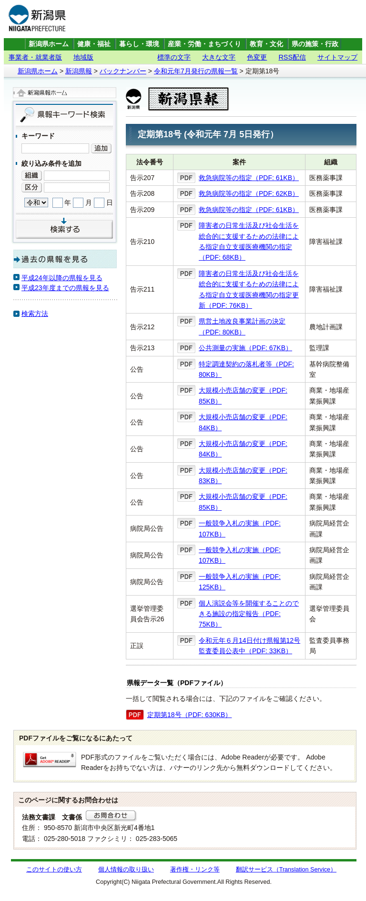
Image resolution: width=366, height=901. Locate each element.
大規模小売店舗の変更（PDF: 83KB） (243, 475)
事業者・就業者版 (35, 57)
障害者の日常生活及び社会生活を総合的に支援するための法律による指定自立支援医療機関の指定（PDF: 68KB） (249, 241)
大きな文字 (218, 57)
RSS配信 (292, 57)
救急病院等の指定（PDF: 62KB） (249, 193)
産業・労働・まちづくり (204, 44)
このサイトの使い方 (54, 869)
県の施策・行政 (315, 44)
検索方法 (34, 313)
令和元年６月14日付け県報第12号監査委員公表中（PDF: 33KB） (249, 646)
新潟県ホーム (49, 44)
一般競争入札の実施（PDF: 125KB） (240, 582)
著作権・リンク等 (195, 869)
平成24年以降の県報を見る (61, 278)
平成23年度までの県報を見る (65, 288)
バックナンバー (123, 71)
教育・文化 (266, 44)
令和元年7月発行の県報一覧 (196, 71)
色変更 (257, 57)
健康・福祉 (94, 44)
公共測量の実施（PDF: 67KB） (245, 348)
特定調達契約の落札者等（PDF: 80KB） (246, 369)
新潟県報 (78, 71)
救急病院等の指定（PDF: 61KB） (249, 178)
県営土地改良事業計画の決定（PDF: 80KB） (242, 326)
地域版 (83, 57)
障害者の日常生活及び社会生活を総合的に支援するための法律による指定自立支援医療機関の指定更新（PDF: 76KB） (249, 289)
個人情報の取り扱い (126, 869)
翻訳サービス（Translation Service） (286, 869)
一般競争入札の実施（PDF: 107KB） (240, 528)
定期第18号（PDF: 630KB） (189, 715)
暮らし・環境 (139, 44)
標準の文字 (174, 57)
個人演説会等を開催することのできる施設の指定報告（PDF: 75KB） (249, 613)
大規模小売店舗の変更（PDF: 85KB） (243, 395)
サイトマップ (337, 57)
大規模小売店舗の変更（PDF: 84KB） (243, 422)
